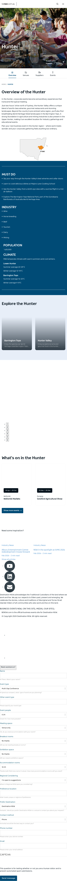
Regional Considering (9, 776)
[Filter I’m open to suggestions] (33, 780)
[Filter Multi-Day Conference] (33, 688)
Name (2, 671)
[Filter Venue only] (33, 728)
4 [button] (7, 434)
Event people (5, 710)
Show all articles (8, 559)
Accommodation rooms (10, 763)
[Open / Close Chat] (8, 667)
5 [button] (7, 437)
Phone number (6, 828)
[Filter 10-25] (33, 767)
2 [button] (7, 427)
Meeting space (6, 723)
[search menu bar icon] (57, 4)
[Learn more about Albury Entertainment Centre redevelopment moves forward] (18, 545)
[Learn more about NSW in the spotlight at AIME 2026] (49, 544)
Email (2, 841)
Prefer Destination (7, 802)
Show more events (11, 510)
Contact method (7, 815)
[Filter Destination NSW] (33, 806)
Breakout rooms (6, 736)
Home (4, 84)
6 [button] (7, 440)
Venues (26, 74)
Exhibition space (7, 749)
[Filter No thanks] (33, 741)
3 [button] (7, 430)
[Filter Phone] (33, 819)
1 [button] (7, 424)
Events (53, 73)
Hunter (10, 84)
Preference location (8, 789)
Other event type (7, 697)
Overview (12, 74)
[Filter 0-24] (33, 715)
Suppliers (39, 74)
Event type (4, 684)
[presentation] (16, 863)
